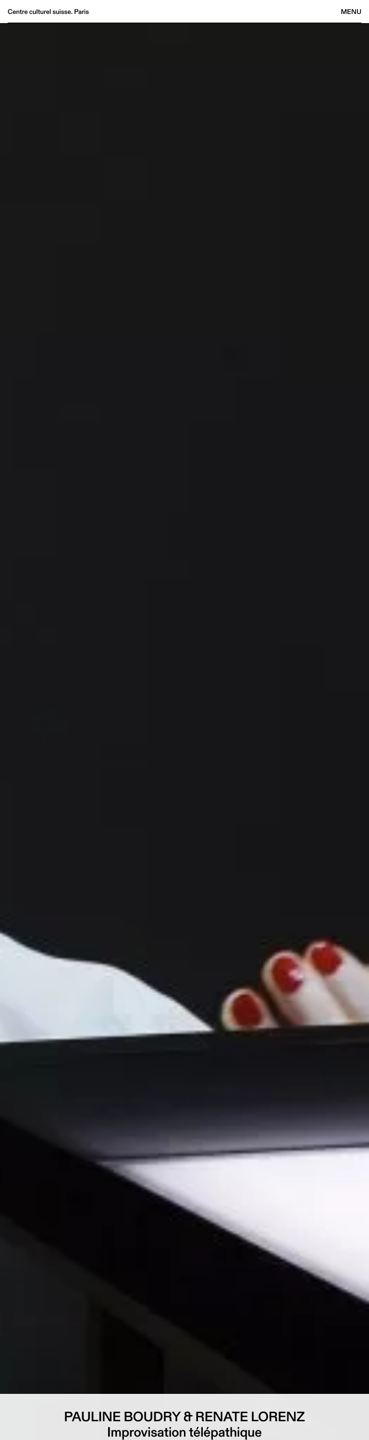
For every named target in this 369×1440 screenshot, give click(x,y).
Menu (351, 11)
